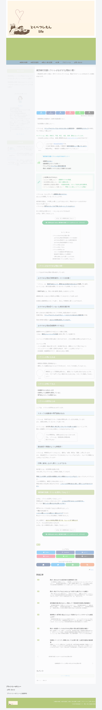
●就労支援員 (63, 703)
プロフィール (84, 703)
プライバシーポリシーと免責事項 (17, 695)
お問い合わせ (11, 691)
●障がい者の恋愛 (71, 703)
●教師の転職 (55, 703)
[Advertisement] (51, 49)
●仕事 (78, 703)
